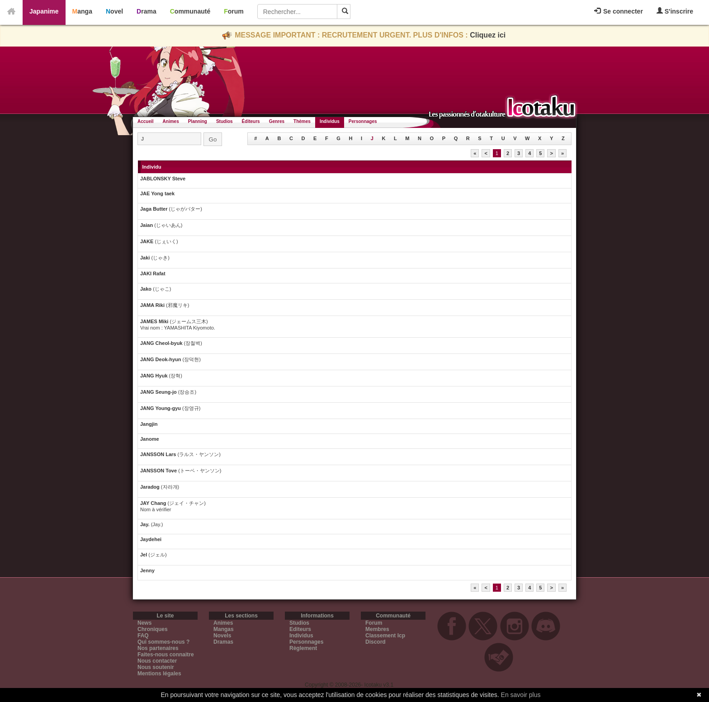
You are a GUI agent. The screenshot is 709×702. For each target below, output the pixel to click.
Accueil (145, 121)
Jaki (145, 257)
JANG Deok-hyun (160, 359)
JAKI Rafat (152, 273)
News (144, 623)
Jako (146, 289)
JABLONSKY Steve (162, 178)
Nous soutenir (155, 667)
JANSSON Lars (158, 454)
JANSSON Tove (158, 470)
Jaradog (150, 487)
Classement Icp (385, 635)
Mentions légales (159, 673)
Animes (171, 121)
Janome (149, 439)
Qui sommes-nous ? (163, 642)
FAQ (143, 635)
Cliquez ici (488, 35)
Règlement (303, 648)
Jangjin (149, 424)
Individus (330, 121)
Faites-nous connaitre (165, 654)
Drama (146, 11)
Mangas (223, 629)
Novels (222, 635)
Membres (377, 629)
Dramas (223, 642)
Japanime (44, 11)
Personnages (363, 121)
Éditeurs (251, 121)
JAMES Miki (154, 321)
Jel (144, 554)
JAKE (147, 241)
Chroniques (152, 629)
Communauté (190, 11)
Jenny (147, 570)
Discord (375, 642)
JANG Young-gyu (160, 408)
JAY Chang (153, 503)
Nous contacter (157, 661)
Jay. (145, 524)
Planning (197, 121)
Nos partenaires (158, 648)
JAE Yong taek (157, 193)
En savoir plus (521, 694)
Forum (234, 11)
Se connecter (618, 11)
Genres (276, 121)
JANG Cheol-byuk (161, 343)
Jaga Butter (154, 209)
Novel (114, 11)
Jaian (147, 225)
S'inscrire (675, 11)
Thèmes (302, 121)
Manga (82, 11)
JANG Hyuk (154, 375)
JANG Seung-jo (158, 392)
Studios (224, 121)
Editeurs (300, 629)
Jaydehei (150, 539)
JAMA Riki (152, 305)
